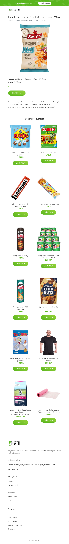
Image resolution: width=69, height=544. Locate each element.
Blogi (10, 514)
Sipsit (36, 79)
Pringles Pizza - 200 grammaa (20, 308)
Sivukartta (11, 529)
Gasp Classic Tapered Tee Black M (48, 359)
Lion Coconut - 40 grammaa (48, 204)
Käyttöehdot (12, 521)
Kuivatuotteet (13, 485)
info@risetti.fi (13, 469)
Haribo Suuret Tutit (48, 153)
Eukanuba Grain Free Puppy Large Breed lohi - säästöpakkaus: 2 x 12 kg (20, 412)
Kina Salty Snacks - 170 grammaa (20, 154)
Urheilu (10, 500)
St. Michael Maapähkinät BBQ (48, 308)
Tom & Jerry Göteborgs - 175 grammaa (20, 359)
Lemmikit (11, 489)
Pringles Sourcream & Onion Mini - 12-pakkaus (48, 257)
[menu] (59, 9)
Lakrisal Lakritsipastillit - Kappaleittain (21, 205)
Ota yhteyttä (12, 518)
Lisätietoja (16, 93)
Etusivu (10, 20)
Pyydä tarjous (45, 3)
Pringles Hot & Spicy (20, 256)
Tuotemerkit (29, 79)
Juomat (11, 481)
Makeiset (20, 79)
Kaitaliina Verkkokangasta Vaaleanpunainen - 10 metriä (49, 411)
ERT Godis (42, 79)
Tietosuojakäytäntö (15, 525)
